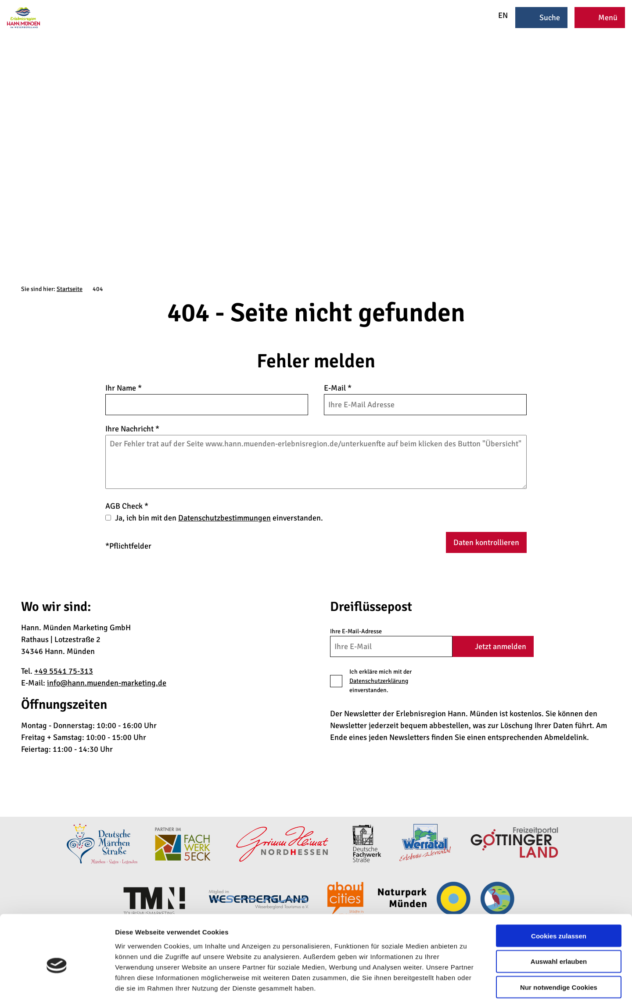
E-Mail (338, 388)
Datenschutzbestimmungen (224, 518)
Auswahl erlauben (559, 923)
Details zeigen (467, 987)
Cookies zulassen (558, 897)
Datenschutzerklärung (378, 681)
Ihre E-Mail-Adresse (356, 631)
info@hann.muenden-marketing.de (106, 683)
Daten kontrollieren (486, 542)
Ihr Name (123, 388)
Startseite (70, 289)
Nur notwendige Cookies (558, 949)
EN (497, 15)
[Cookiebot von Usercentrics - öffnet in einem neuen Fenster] (56, 987)
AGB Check (126, 506)
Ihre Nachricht (132, 429)
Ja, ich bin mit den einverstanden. (219, 518)
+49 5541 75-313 (63, 671)
